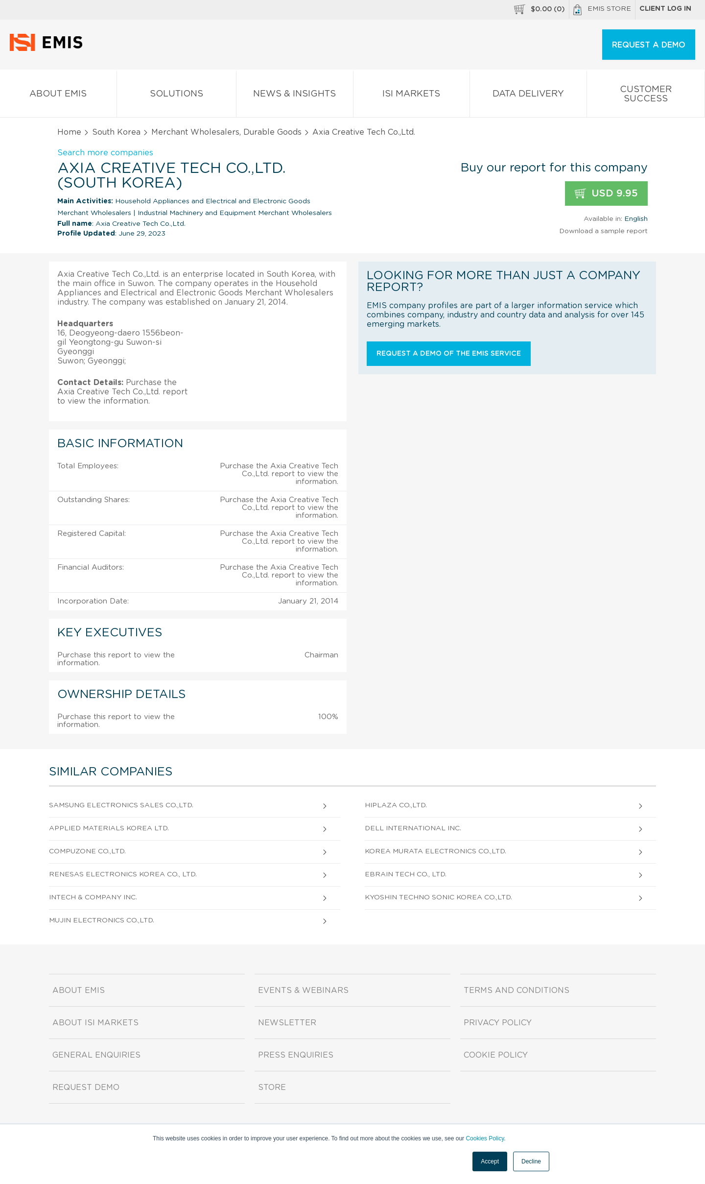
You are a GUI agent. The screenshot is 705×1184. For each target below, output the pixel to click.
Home (69, 132)
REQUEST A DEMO (648, 45)
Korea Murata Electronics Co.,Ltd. (435, 851)
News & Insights (294, 96)
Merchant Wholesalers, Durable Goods (226, 132)
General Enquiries (96, 1055)
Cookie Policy (496, 1055)
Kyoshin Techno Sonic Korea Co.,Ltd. (438, 897)
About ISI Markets (95, 1023)
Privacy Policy (498, 1023)
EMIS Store (602, 9)
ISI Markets (411, 96)
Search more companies (105, 153)
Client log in (665, 8)
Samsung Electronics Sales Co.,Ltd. (121, 805)
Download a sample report (603, 231)
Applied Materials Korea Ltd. (109, 828)
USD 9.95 (606, 194)
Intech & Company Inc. (93, 897)
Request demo (85, 1087)
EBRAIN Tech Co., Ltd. (405, 874)
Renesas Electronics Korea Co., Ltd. (123, 874)
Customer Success (646, 96)
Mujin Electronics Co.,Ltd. (101, 920)
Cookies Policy (485, 1138)
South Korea (116, 132)
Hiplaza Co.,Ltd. (396, 805)
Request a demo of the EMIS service (448, 353)
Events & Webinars (303, 990)
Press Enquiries (295, 1055)
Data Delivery (528, 96)
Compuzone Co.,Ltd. (87, 851)
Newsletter (287, 1023)
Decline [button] (531, 1161)
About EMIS (58, 96)
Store (272, 1087)
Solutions (177, 96)
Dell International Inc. (413, 828)
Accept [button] (490, 1161)
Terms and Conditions (516, 990)
